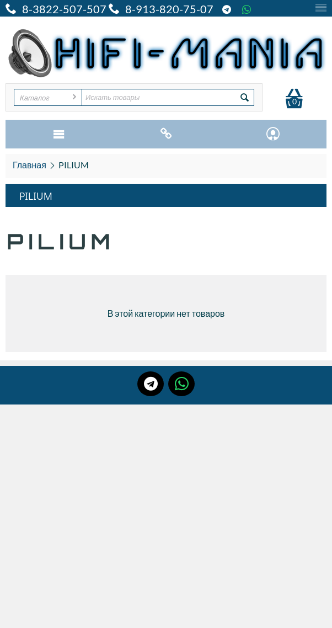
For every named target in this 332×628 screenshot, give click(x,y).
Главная (29, 164)
